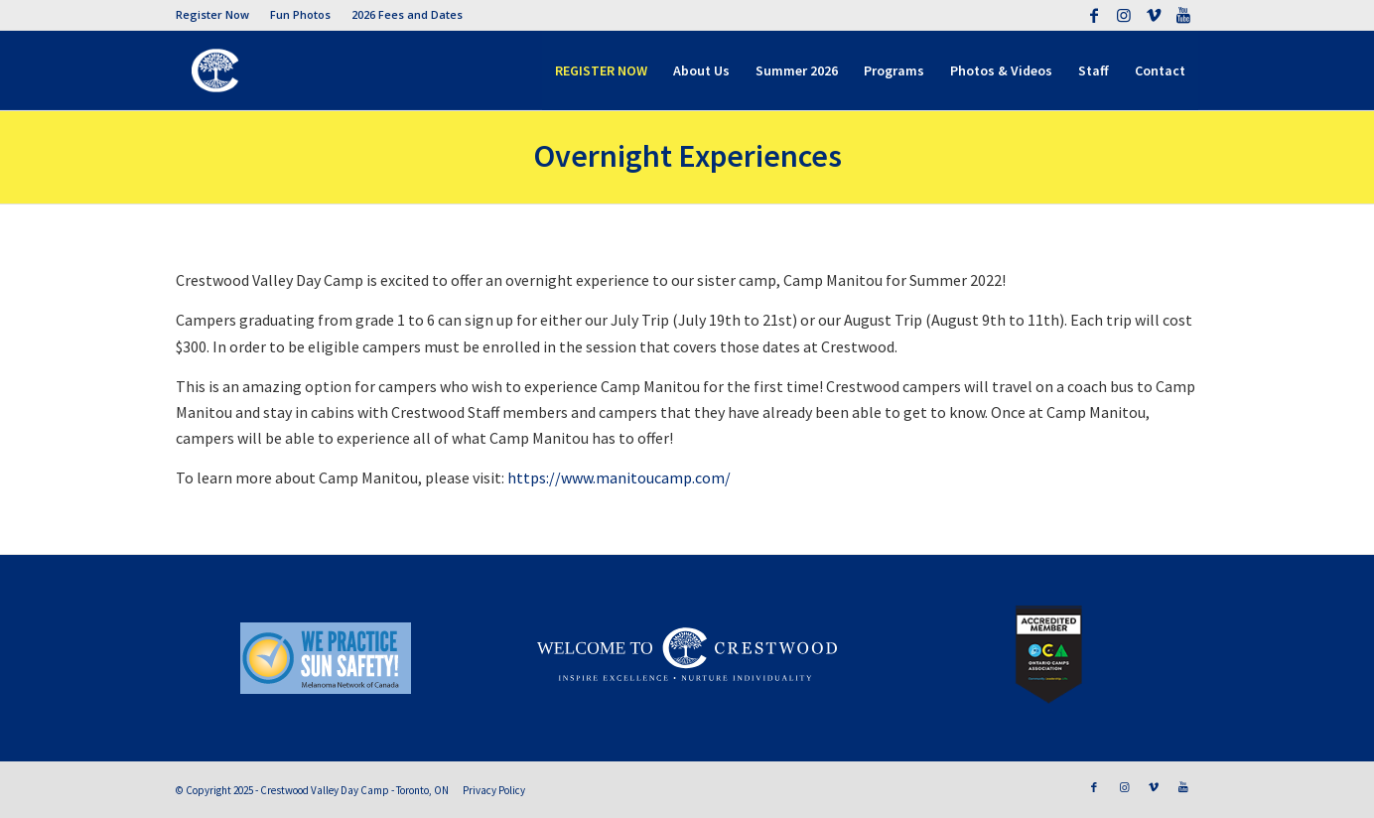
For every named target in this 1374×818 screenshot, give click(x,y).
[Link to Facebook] (1093, 15)
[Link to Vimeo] (1153, 15)
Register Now (212, 14)
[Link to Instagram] (1123, 15)
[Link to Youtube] (1183, 15)
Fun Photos (300, 14)
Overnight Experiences (687, 156)
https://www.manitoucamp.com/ (619, 477)
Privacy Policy (494, 790)
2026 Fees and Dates (407, 14)
